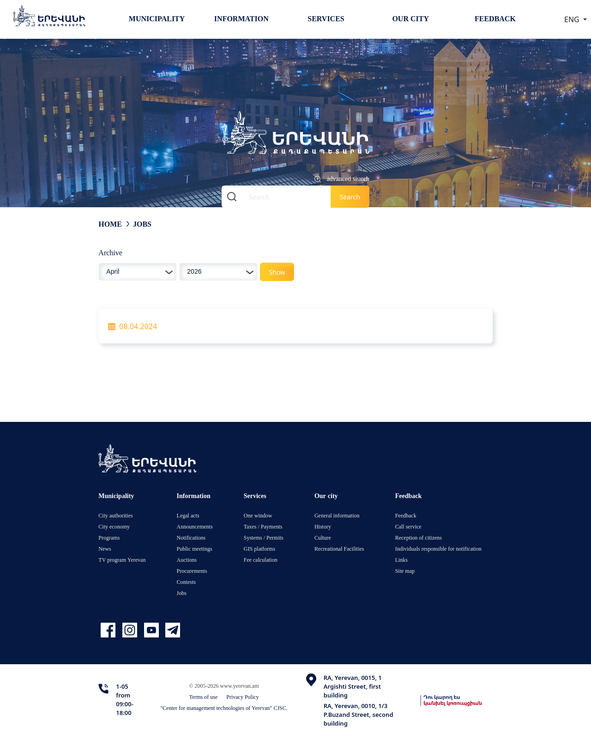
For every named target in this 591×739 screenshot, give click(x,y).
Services (326, 18)
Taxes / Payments (263, 526)
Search (350, 196)
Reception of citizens (418, 537)
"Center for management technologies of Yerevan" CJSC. (224, 708)
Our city (410, 18)
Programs (109, 537)
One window (258, 515)
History (322, 526)
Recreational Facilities (339, 549)
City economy (114, 526)
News (104, 549)
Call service (408, 526)
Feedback (495, 18)
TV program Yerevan (121, 560)
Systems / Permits (263, 537)
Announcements (195, 526)
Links (401, 560)
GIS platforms (259, 549)
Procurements (192, 571)
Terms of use (203, 697)
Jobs (142, 224)
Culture (322, 537)
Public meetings (194, 549)
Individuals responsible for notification (438, 549)
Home (110, 224)
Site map (405, 571)
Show (277, 272)
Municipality (157, 18)
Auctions (187, 560)
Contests (186, 582)
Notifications (191, 537)
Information (241, 18)
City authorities (115, 515)
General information (337, 515)
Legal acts (188, 515)
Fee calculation (260, 560)
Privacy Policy (242, 697)
